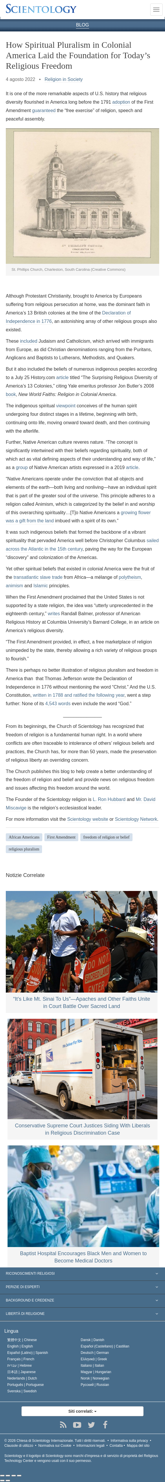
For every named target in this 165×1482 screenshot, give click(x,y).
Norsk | (95, 1378)
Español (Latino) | (27, 1353)
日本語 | (21, 1372)
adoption (121, 102)
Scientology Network (136, 819)
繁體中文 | (22, 1340)
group (22, 467)
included (28, 341)
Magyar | (96, 1372)
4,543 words (57, 703)
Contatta (116, 1446)
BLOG (82, 24)
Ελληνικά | (94, 1359)
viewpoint (65, 405)
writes (54, 613)
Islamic (40, 585)
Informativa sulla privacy (129, 1441)
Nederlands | (22, 1378)
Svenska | (22, 1391)
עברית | (19, 1365)
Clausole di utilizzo (18, 1446)
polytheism (130, 577)
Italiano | (92, 1365)
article (62, 377)
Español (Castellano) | (105, 1346)
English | (20, 1346)
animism (14, 585)
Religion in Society (64, 79)
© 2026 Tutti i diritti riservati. (55, 1441)
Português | (25, 1385)
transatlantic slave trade (38, 577)
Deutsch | (95, 1353)
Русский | (95, 1385)
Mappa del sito (138, 1446)
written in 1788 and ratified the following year (78, 695)
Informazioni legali (91, 1446)
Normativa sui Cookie (54, 1446)
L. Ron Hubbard (109, 799)
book (11, 394)
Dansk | (92, 1340)
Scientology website (87, 819)
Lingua (11, 1331)
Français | (20, 1359)
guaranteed (44, 110)
